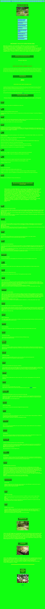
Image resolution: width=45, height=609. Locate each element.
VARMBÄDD (20, 35)
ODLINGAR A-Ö (21, 33)
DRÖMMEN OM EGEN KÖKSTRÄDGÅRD (22, 43)
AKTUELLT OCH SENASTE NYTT (21, 20)
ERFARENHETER (22, 25)
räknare (22, 584)
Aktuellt (31, 387)
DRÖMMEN (20, 22)
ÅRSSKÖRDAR (21, 38)
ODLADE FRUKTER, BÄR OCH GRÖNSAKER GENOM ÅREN (23, 184)
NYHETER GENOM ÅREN (22, 95)
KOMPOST (20, 27)
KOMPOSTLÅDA (22, 518)
